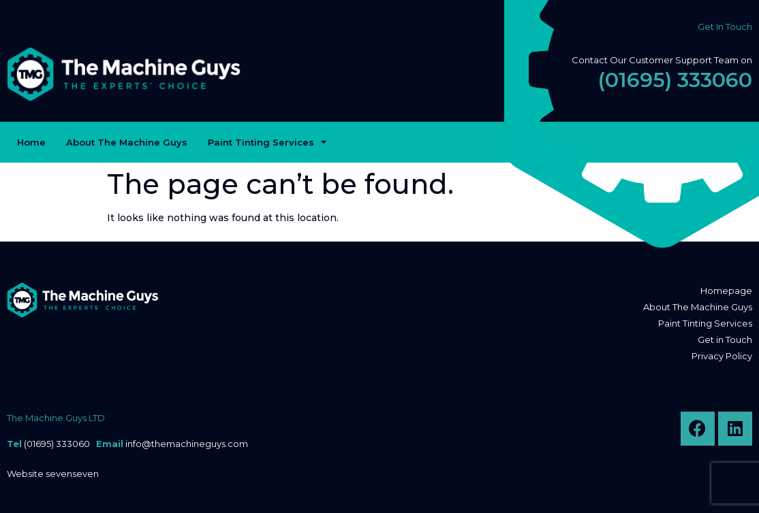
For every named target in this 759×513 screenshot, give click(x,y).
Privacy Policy (722, 355)
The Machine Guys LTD (56, 417)
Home (31, 142)
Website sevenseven (53, 473)
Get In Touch (725, 26)
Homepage (726, 290)
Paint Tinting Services (267, 142)
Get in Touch (725, 339)
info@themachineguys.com (186, 443)
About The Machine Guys (126, 142)
